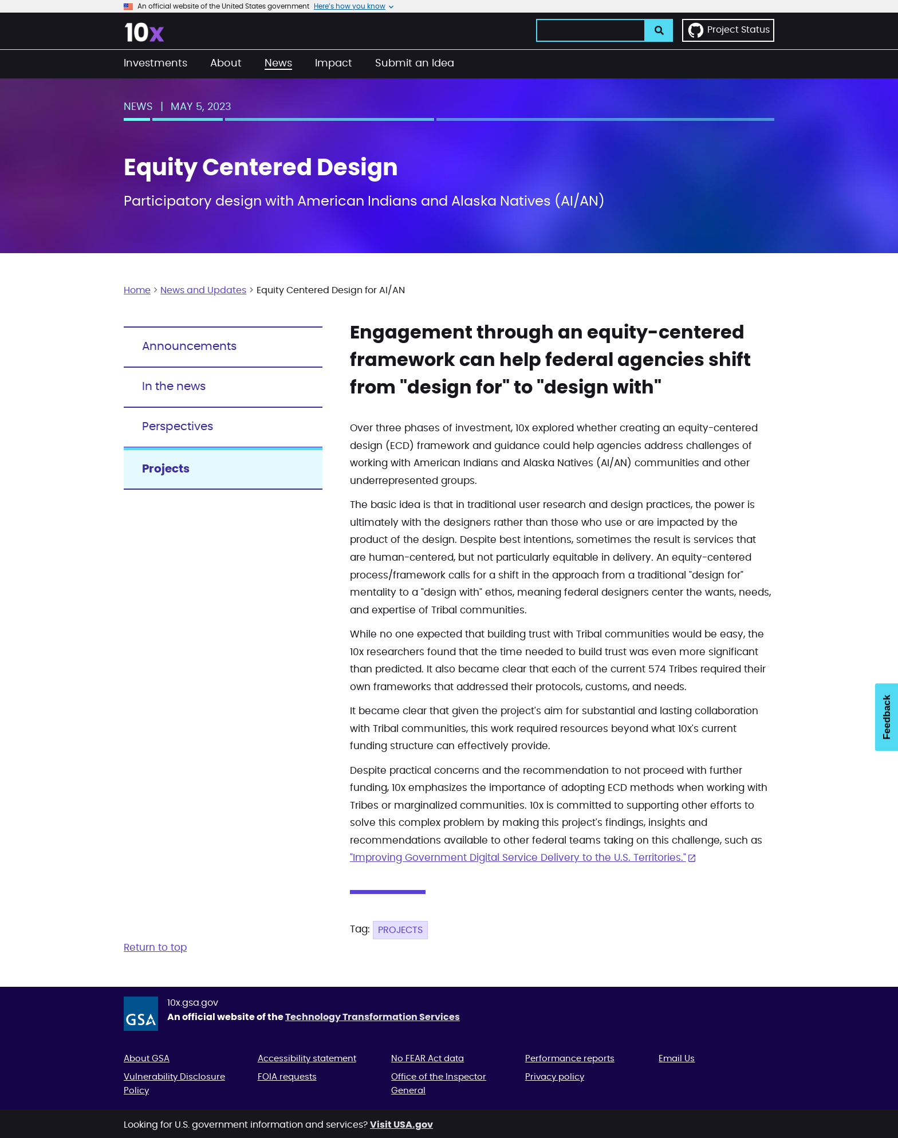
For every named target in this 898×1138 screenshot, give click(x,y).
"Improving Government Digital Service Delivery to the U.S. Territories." (518, 858)
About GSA (147, 1058)
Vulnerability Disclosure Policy (174, 1084)
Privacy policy (554, 1077)
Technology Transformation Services (372, 1017)
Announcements (189, 346)
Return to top (155, 947)
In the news (174, 386)
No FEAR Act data (427, 1058)
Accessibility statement (307, 1058)
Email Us (677, 1058)
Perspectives (177, 426)
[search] (659, 30)
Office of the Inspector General (438, 1084)
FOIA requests (287, 1077)
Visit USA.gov (401, 1124)
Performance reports (570, 1058)
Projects (400, 930)
